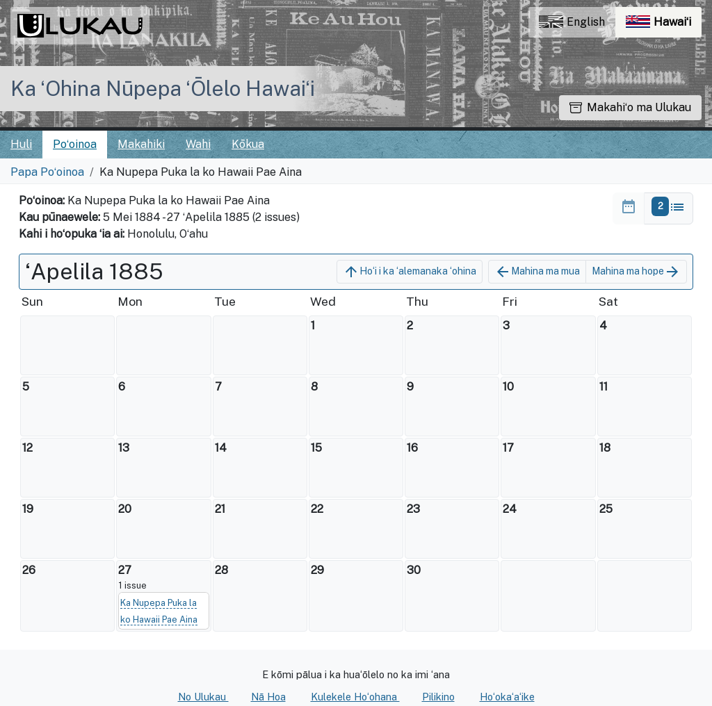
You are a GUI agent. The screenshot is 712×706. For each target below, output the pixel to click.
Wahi (198, 144)
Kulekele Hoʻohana (355, 697)
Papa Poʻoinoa (47, 172)
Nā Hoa (268, 697)
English (572, 21)
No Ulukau (203, 697)
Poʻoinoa (75, 144)
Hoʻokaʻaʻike (507, 697)
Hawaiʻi (664, 25)
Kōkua (248, 144)
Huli (21, 144)
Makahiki (141, 144)
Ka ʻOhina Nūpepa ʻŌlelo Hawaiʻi (162, 88)
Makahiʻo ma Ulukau (630, 107)
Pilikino (438, 697)
